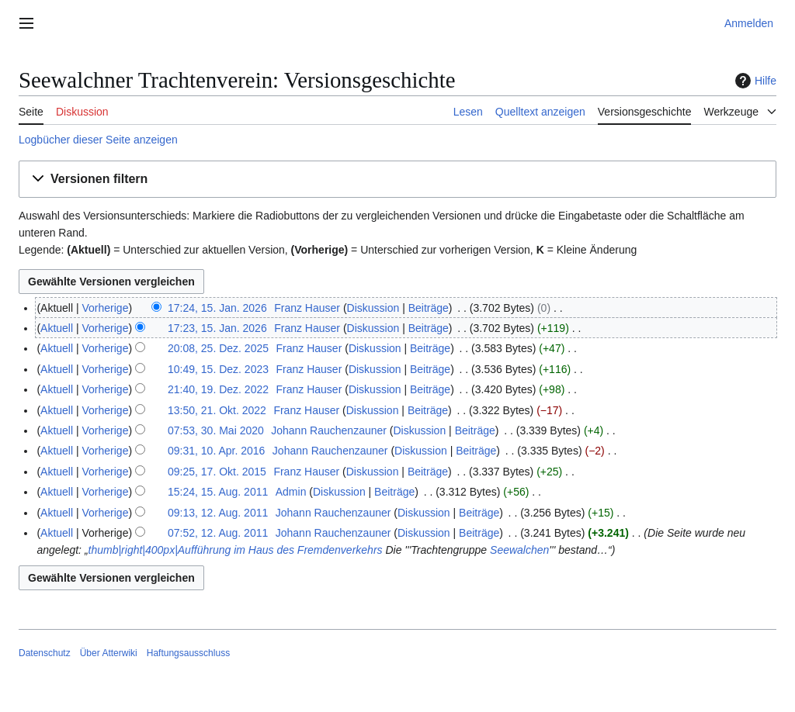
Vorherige (105, 308)
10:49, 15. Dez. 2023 (218, 369)
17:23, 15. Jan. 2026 (217, 328)
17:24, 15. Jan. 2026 (217, 308)
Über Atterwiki (108, 653)
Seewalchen (519, 550)
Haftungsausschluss (188, 653)
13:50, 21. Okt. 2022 (217, 410)
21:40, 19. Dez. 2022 (218, 389)
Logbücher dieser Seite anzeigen (98, 139)
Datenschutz (45, 653)
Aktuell (56, 328)
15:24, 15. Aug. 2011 (218, 492)
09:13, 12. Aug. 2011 (218, 512)
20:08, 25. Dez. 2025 (218, 348)
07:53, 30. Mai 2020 (216, 430)
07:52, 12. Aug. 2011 (218, 533)
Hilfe (753, 80)
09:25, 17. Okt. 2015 (217, 471)
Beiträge (428, 308)
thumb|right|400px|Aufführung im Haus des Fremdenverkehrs (236, 550)
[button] (397, 179)
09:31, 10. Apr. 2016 (216, 450)
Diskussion (373, 308)
